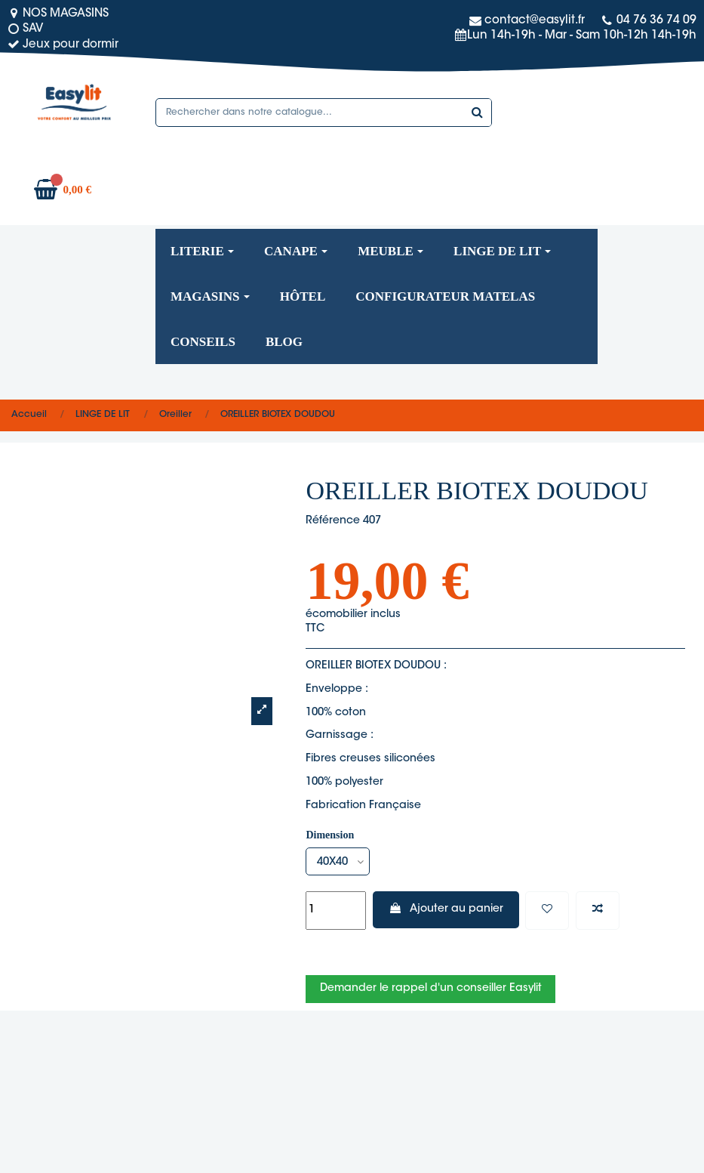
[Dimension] (338, 861)
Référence (333, 521)
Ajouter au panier (446, 909)
